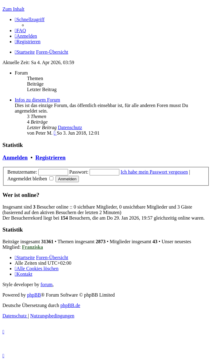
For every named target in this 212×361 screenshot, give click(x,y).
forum (46, 284)
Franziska (32, 247)
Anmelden (15, 157)
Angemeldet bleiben (30, 178)
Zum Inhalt (13, 9)
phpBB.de (70, 305)
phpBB (34, 295)
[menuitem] (20, 30)
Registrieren (50, 157)
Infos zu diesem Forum (37, 99)
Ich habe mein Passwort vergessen (154, 172)
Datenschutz (70, 127)
